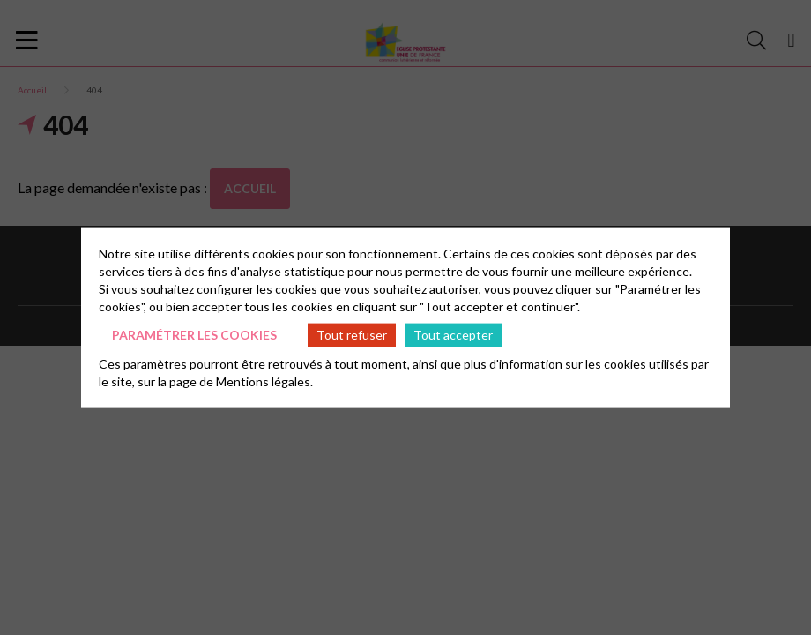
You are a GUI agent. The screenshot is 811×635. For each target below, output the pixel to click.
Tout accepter (453, 334)
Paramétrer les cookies (194, 334)
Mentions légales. (264, 380)
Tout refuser (351, 334)
